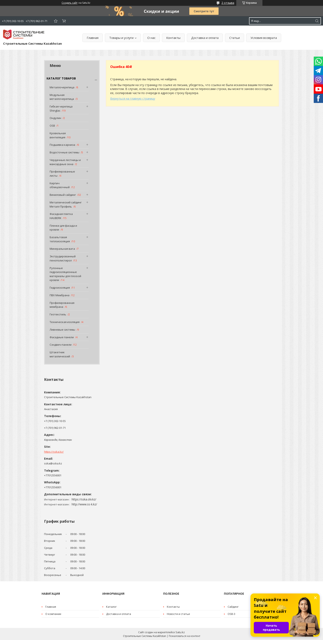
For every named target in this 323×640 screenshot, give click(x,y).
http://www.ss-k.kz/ (84, 504)
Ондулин (55, 118)
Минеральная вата (62, 249)
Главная (92, 38)
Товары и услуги (121, 38)
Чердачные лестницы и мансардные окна (65, 162)
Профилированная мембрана (62, 305)
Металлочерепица (62, 87)
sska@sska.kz (53, 463)
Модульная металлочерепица (62, 97)
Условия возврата (263, 38)
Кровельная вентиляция (58, 135)
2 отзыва (227, 3)
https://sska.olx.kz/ (84, 499)
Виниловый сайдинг (63, 195)
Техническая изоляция (65, 322)
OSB (52, 125)
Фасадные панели (62, 337)
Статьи (234, 38)
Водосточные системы (64, 152)
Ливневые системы (62, 329)
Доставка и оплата (205, 38)
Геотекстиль (58, 314)
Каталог (111, 607)
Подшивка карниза (62, 145)
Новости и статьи (178, 614)
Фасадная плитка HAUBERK (61, 216)
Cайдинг (233, 607)
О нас (151, 38)
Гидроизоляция (60, 287)
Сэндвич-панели (60, 344)
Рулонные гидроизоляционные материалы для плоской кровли (65, 274)
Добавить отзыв (55, 21)
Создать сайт (69, 2)
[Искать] (317, 21)
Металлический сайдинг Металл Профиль (66, 204)
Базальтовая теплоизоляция (60, 239)
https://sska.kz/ (54, 451)
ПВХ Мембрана (59, 295)
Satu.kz (180, 632)
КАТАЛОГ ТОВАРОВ (61, 78)
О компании (53, 614)
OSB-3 (231, 614)
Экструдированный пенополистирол (63, 258)
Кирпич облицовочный (60, 185)
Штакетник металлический (60, 354)
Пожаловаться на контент (184, 636)
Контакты (173, 38)
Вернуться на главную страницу (132, 98)
